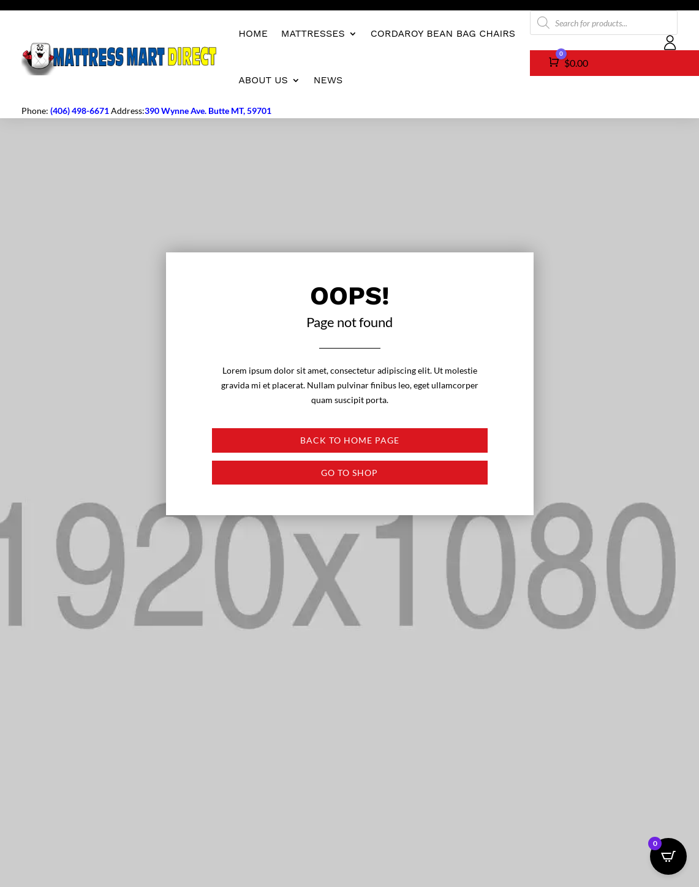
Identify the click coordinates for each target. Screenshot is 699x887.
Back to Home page (349, 440)
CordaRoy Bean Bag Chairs (443, 33)
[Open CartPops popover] (668, 856)
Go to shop (349, 472)
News (328, 80)
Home (253, 33)
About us (263, 80)
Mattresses (313, 33)
